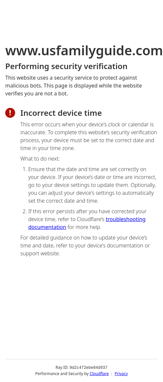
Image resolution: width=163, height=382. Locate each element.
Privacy (121, 373)
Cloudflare (99, 373)
